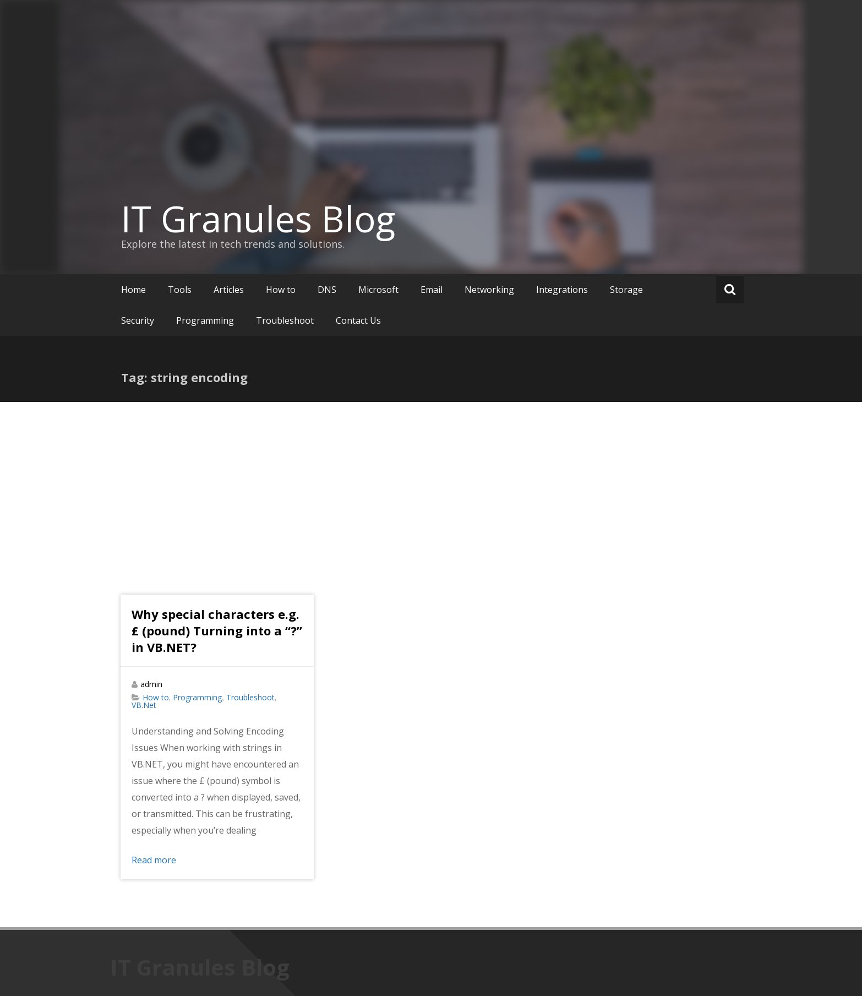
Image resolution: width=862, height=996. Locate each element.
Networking (489, 290)
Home (133, 290)
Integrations (562, 290)
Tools (180, 290)
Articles (229, 290)
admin (151, 684)
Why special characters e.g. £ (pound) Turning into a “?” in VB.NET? (217, 630)
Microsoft (378, 290)
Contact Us (358, 320)
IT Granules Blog (258, 218)
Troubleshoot (285, 320)
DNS (327, 290)
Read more (154, 860)
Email (432, 290)
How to (281, 290)
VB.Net (144, 705)
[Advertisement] (431, 484)
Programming (205, 320)
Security (137, 320)
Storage (626, 290)
